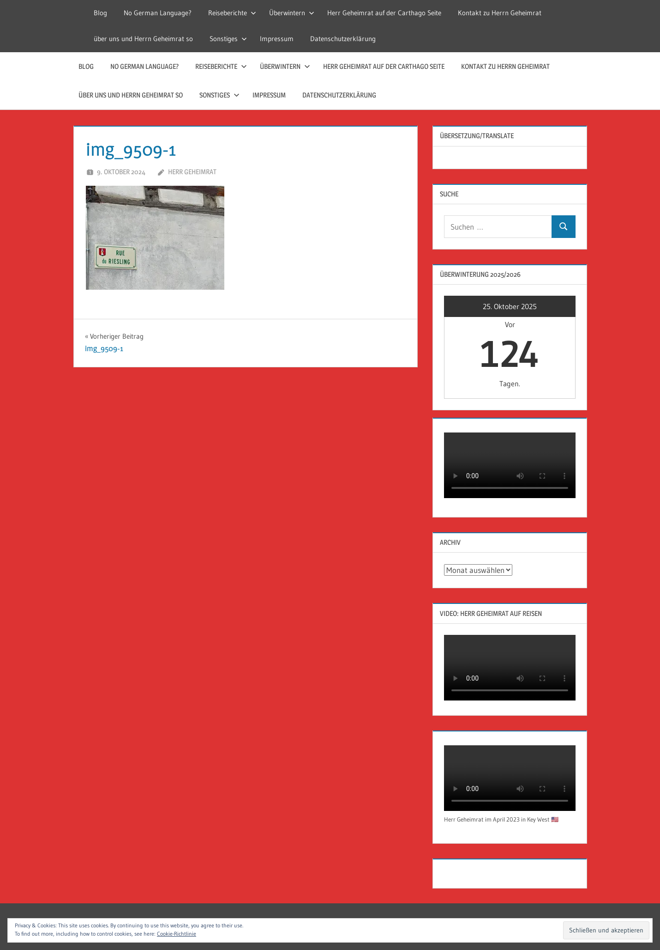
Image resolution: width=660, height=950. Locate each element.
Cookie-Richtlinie (176, 933)
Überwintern (291, 12)
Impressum (277, 38)
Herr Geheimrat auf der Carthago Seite (384, 12)
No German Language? (158, 12)
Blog (100, 12)
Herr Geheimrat (192, 171)
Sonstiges (228, 38)
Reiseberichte (232, 12)
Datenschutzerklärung (343, 38)
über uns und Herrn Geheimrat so (143, 38)
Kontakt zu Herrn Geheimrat (499, 12)
